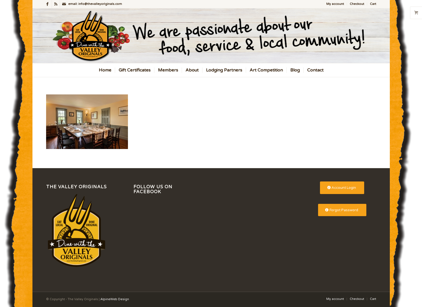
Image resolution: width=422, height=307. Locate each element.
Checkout (357, 4)
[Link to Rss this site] (56, 4)
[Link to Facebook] (48, 4)
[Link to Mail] (64, 4)
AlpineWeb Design (114, 299)
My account (335, 4)
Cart (373, 4)
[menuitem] (335, 4)
